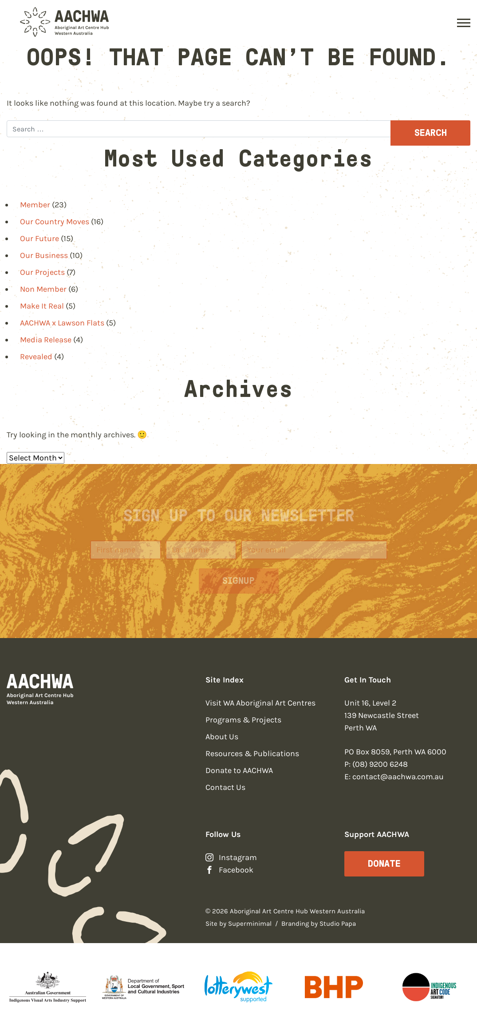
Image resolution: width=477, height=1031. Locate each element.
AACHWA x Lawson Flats (62, 323)
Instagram (238, 857)
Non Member (43, 289)
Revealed (36, 356)
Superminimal (250, 924)
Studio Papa (337, 924)
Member (35, 205)
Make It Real (42, 306)
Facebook (236, 870)
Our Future (39, 238)
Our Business (44, 255)
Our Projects (42, 272)
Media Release (45, 340)
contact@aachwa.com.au (398, 776)
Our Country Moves (54, 221)
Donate (384, 863)
